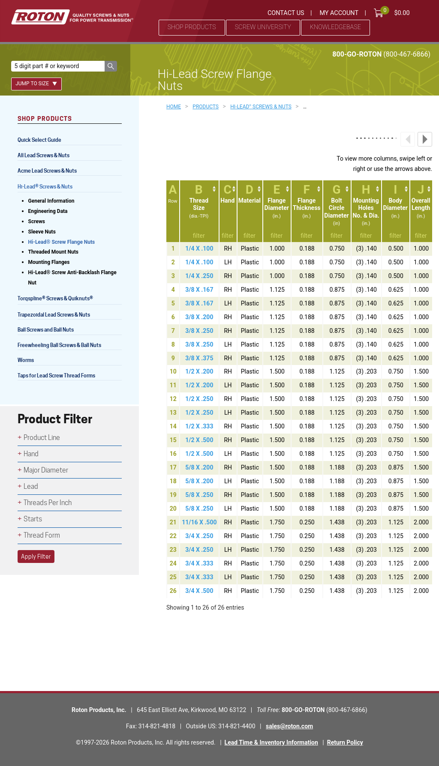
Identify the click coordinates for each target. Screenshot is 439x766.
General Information (51, 201)
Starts (33, 519)
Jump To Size (36, 84)
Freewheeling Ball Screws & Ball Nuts (59, 345)
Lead (31, 486)
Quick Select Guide (39, 140)
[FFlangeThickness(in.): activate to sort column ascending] (306, 211)
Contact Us (286, 13)
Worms (26, 360)
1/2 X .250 (199, 398)
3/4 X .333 (199, 563)
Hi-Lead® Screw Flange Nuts (61, 242)
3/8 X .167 (199, 289)
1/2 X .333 (199, 426)
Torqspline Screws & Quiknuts (56, 299)
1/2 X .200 (199, 371)
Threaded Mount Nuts (53, 252)
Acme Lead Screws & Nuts (47, 171)
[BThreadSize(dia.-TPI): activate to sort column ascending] (199, 211)
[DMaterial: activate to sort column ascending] (250, 211)
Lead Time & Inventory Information (271, 742)
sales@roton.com (289, 726)
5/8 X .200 (199, 467)
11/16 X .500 (199, 522)
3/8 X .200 (199, 317)
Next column (425, 139)
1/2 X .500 (199, 440)
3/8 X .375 (199, 358)
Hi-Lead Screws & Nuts (45, 187)
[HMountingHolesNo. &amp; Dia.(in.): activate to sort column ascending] (366, 211)
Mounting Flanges (49, 262)
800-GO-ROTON (381, 54)
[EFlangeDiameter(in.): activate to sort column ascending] (276, 211)
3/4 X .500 (199, 590)
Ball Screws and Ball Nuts (46, 329)
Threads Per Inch (48, 503)
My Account (338, 13)
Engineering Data (48, 211)
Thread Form (42, 535)
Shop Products (192, 27)
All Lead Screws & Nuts (43, 155)
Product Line (42, 438)
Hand (31, 454)
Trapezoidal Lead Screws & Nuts (54, 314)
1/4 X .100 (199, 248)
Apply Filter (36, 556)
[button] (111, 66)
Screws (36, 221)
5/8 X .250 (199, 494)
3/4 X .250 (199, 536)
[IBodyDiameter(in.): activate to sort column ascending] (395, 211)
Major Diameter (46, 470)
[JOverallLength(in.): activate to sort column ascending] (420, 211)
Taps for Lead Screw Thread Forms (56, 375)
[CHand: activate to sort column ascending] (228, 211)
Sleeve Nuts (42, 232)
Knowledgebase (335, 27)
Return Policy (345, 742)
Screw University (263, 27)
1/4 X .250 (199, 275)
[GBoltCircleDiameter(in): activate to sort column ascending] (336, 211)
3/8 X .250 (199, 330)
